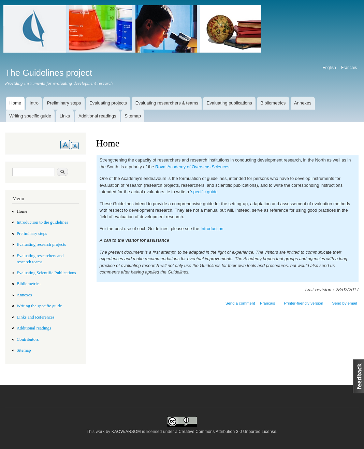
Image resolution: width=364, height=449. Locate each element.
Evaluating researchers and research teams (40, 258)
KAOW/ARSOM (126, 431)
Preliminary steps (64, 103)
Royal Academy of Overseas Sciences (192, 166)
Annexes (302, 103)
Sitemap (133, 115)
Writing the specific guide (39, 306)
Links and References (36, 317)
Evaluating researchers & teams (166, 103)
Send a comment (240, 303)
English (329, 67)
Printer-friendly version (303, 303)
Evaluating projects (108, 103)
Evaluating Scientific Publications (46, 272)
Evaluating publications (229, 103)
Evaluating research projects (41, 244)
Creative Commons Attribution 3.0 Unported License (227, 431)
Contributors (28, 339)
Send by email (344, 303)
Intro (34, 103)
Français (349, 67)
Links (65, 115)
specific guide (204, 191)
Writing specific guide (30, 115)
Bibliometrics (273, 103)
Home (15, 103)
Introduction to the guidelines (42, 222)
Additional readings (97, 115)
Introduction (212, 228)
